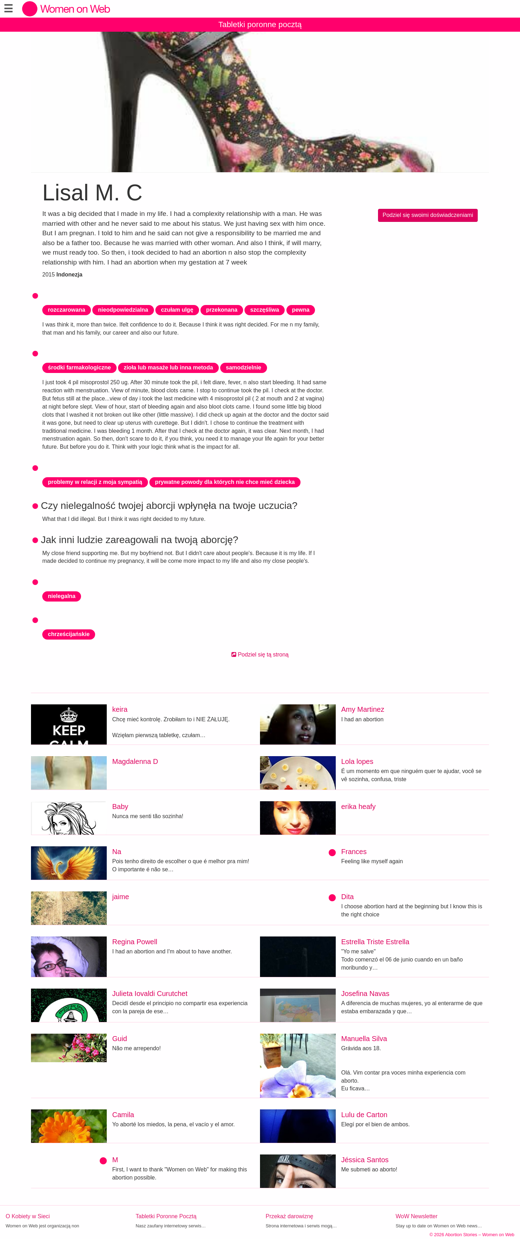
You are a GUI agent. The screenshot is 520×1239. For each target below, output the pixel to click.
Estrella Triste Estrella (375, 942)
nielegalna (61, 596)
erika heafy (358, 806)
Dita (347, 897)
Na (117, 851)
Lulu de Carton (364, 1115)
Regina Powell (134, 942)
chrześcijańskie (68, 634)
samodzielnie (243, 368)
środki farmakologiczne (79, 368)
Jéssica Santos (365, 1160)
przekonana (221, 310)
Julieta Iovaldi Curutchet (149, 993)
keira (120, 709)
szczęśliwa (264, 310)
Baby (120, 806)
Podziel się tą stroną (260, 655)
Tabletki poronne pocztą (260, 24)
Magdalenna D (135, 761)
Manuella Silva (364, 1038)
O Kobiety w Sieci (28, 1216)
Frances (354, 851)
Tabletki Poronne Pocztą (166, 1216)
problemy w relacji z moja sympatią (95, 482)
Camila (123, 1115)
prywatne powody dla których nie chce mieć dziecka (225, 482)
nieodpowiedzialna (123, 310)
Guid (119, 1038)
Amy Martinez (362, 709)
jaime (120, 897)
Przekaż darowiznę (289, 1216)
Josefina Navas (365, 993)
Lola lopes (357, 761)
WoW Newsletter (417, 1216)
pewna (301, 310)
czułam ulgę (177, 310)
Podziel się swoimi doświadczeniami (428, 215)
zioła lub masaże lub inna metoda (168, 368)
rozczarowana (66, 310)
